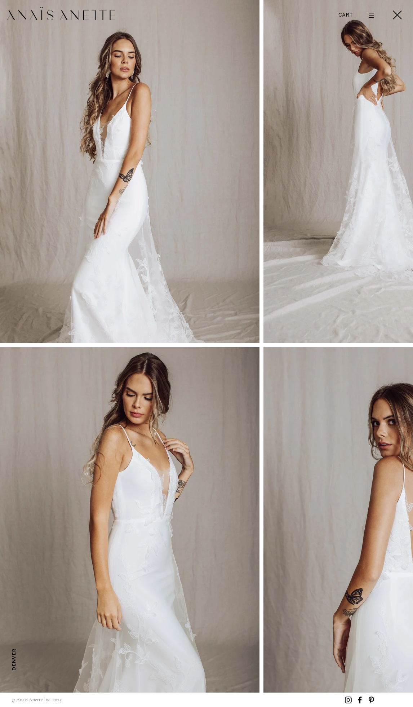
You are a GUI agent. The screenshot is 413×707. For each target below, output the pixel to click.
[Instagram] (348, 699)
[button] (353, 15)
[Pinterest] (371, 699)
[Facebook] (359, 699)
